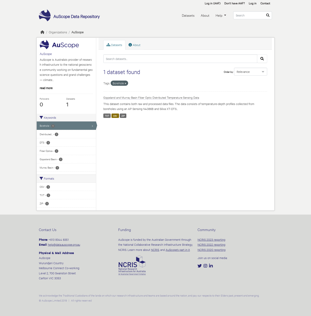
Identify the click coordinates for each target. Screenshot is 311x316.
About (205, 15)
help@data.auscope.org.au (64, 244)
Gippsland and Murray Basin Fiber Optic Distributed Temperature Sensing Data (151, 97)
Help (219, 15)
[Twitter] (200, 266)
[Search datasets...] (252, 15)
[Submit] (268, 15)
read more (46, 88)
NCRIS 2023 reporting (211, 239)
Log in (252, 3)
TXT (107, 115)
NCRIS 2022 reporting (211, 244)
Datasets (188, 15)
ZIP (123, 115)
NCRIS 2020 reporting (212, 249)
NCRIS (155, 249)
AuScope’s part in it (178, 249)
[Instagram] (205, 266)
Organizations (58, 32)
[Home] (42, 32)
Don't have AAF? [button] (234, 3)
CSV (115, 115)
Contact (265, 3)
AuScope (77, 32)
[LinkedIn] (211, 266)
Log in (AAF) (212, 3)
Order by (228, 71)
